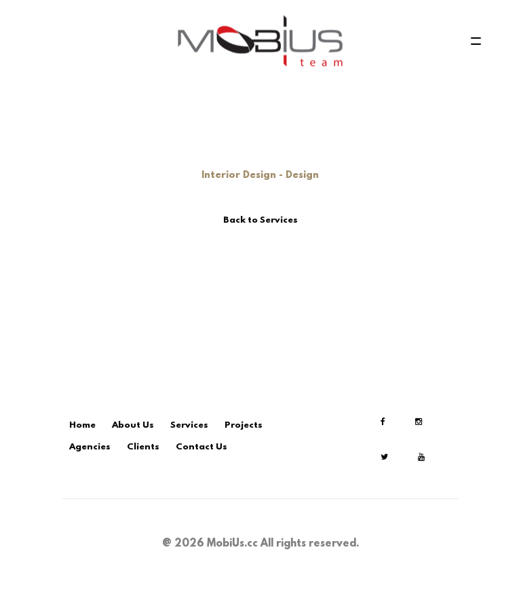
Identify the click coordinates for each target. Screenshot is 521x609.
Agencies (90, 447)
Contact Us (201, 447)
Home (82, 425)
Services (189, 425)
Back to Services (260, 220)
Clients (143, 447)
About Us (133, 425)
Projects (244, 425)
